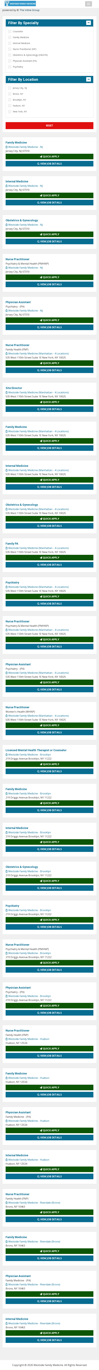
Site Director (14, 388)
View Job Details (49, 163)
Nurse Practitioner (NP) (24, 49)
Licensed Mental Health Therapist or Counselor (36, 750)
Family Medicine (21, 37)
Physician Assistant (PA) (25, 60)
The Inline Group (29, 10)
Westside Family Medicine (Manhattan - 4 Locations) (37, 353)
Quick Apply (49, 156)
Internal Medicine (21, 43)
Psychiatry (18, 66)
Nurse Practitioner (17, 259)
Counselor (18, 31)
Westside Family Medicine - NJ (24, 147)
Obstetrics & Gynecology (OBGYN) (30, 54)
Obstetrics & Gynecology (22, 220)
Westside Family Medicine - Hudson (27, 1039)
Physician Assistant (18, 302)
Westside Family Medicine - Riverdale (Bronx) (33, 1202)
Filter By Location (23, 79)
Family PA (12, 543)
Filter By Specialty (23, 23)
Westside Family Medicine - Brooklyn (28, 754)
